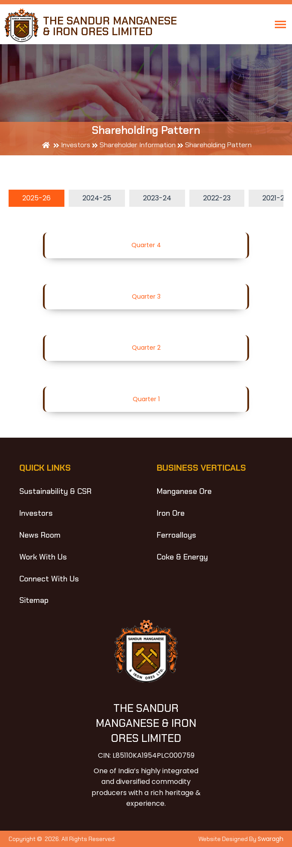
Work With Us (43, 557)
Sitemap (34, 600)
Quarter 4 (146, 245)
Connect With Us (49, 579)
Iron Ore (171, 513)
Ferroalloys (176, 535)
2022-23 (217, 198)
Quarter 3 (146, 296)
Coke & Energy (182, 557)
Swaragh (270, 839)
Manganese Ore (184, 491)
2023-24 (157, 198)
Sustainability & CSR (55, 491)
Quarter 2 (146, 347)
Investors (36, 513)
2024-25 (96, 198)
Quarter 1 (146, 399)
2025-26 (36, 198)
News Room (40, 535)
